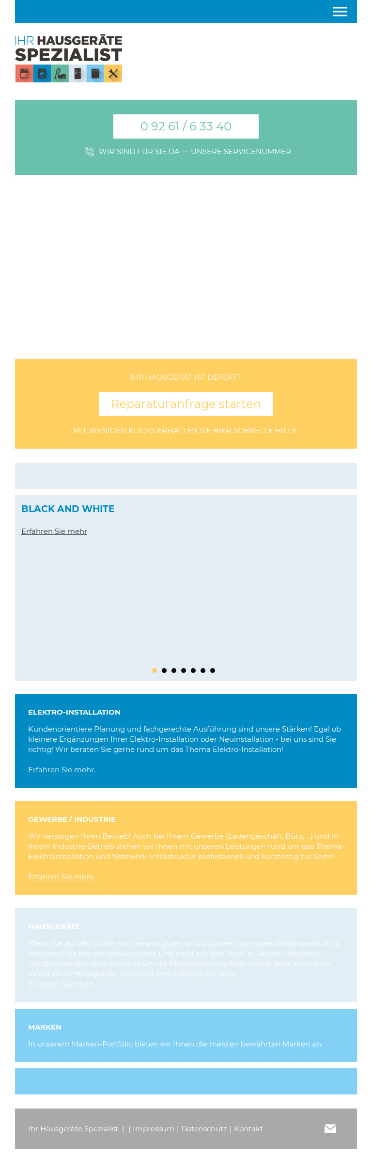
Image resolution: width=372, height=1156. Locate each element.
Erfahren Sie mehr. (61, 769)
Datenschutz (204, 1128)
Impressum (153, 1128)
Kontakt (248, 1128)
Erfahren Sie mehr (54, 531)
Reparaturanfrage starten (186, 404)
